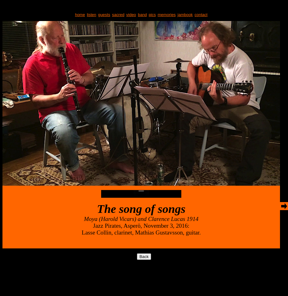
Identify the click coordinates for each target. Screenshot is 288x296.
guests (104, 14)
